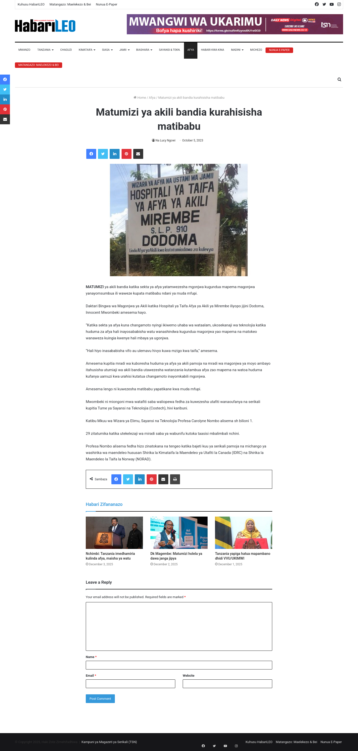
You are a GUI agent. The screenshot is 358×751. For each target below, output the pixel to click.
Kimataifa (85, 49)
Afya (190, 49)
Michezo (256, 49)
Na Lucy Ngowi (166, 140)
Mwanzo (24, 49)
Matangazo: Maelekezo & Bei (70, 4)
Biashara (142, 49)
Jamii (123, 49)
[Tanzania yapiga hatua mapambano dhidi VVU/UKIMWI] (243, 533)
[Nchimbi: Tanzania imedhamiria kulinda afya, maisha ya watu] (114, 533)
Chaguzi (66, 49)
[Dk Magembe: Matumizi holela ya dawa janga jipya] (179, 533)
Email (91, 675)
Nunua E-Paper (106, 4)
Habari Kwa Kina (212, 49)
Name (91, 657)
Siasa (106, 49)
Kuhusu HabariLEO (31, 4)
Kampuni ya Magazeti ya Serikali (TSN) (109, 742)
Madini (235, 49)
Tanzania (43, 49)
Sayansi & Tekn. (169, 49)
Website (188, 675)
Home (140, 97)
